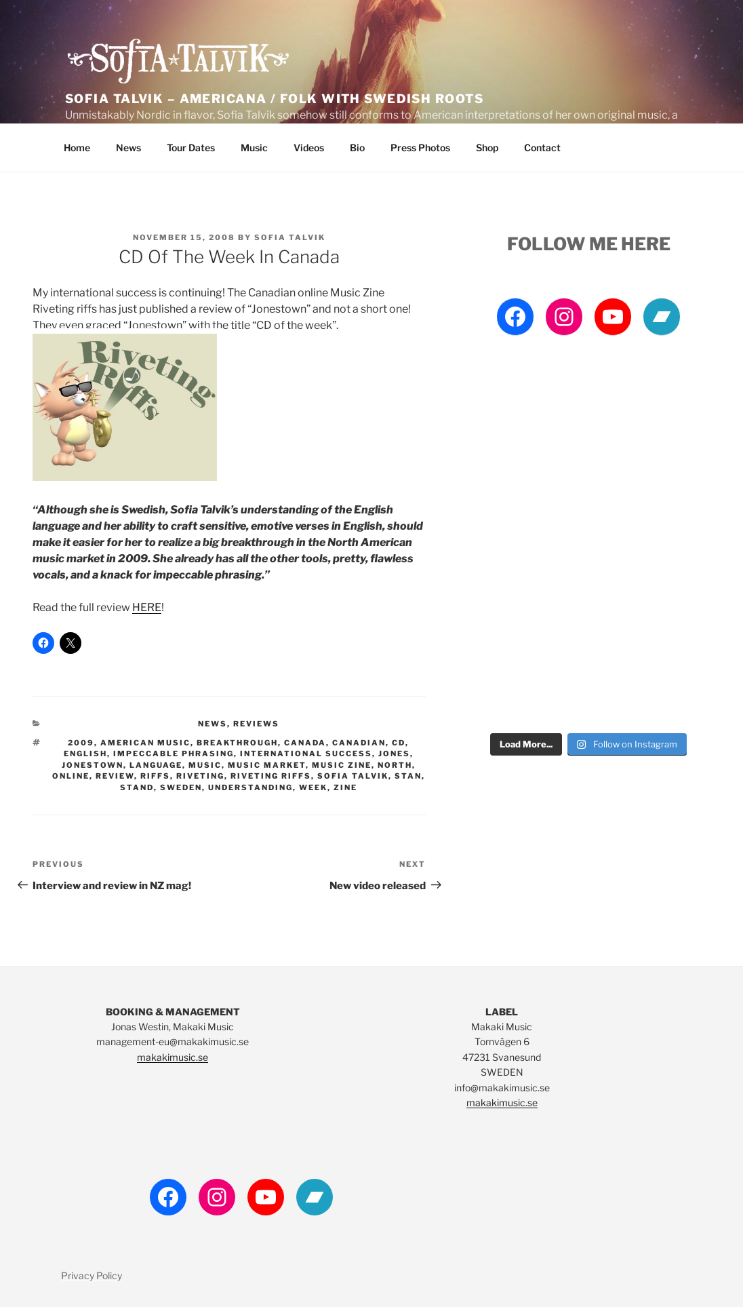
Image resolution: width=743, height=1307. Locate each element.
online (70, 776)
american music (145, 742)
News (128, 147)
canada (305, 742)
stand (137, 787)
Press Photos (420, 147)
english (85, 753)
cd (398, 742)
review (115, 776)
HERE (146, 607)
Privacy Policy (91, 1275)
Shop (487, 147)
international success (306, 753)
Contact (542, 147)
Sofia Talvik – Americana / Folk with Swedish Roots (274, 99)
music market (267, 765)
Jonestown (92, 765)
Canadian (359, 742)
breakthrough (237, 742)
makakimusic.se (172, 1057)
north (395, 765)
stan (408, 776)
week (313, 787)
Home (77, 147)
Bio (357, 147)
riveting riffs (270, 776)
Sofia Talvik (289, 237)
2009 (81, 742)
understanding (250, 787)
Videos (309, 147)
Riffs (155, 776)
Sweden (181, 787)
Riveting (200, 776)
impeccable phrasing (173, 753)
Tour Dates (191, 147)
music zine (342, 765)
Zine (345, 787)
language (155, 765)
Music (254, 147)
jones (394, 753)
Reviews (256, 723)
